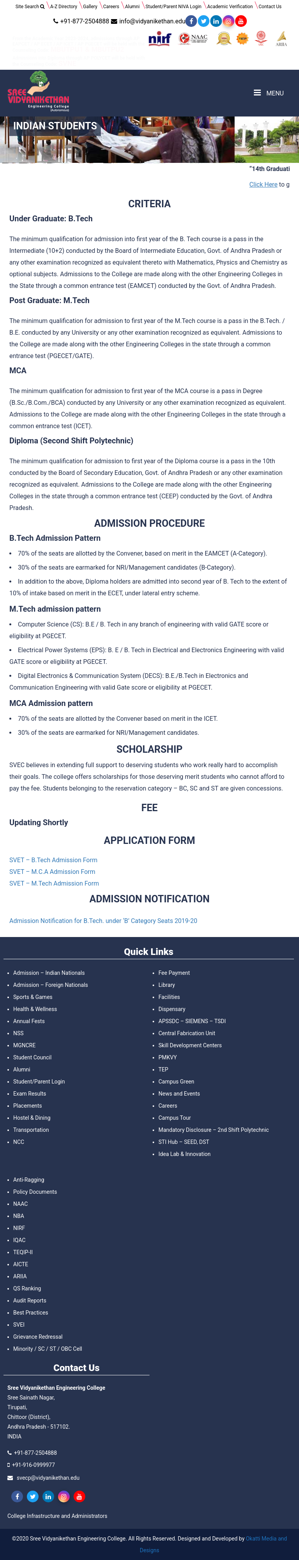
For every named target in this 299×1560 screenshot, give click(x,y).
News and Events (179, 1094)
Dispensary (171, 1009)
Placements (27, 1106)
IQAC (19, 1240)
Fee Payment (174, 973)
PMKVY (167, 1057)
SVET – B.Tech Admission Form (53, 860)
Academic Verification (230, 6)
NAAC (20, 1204)
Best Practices (30, 1312)
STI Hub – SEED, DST (183, 1142)
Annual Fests (29, 1021)
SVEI (19, 1325)
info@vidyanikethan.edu (147, 21)
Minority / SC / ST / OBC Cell (47, 1349)
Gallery (90, 6)
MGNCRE (24, 1045)
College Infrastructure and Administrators (57, 1516)
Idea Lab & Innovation (184, 1154)
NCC (18, 1142)
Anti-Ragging (28, 1180)
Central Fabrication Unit (186, 1033)
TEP (163, 1069)
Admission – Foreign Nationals (50, 985)
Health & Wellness (35, 1009)
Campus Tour (174, 1118)
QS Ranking (27, 1288)
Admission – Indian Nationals (49, 973)
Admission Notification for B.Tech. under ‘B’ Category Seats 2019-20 (103, 921)
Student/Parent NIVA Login (174, 6)
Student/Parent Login (39, 1081)
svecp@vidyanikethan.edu (48, 1478)
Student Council (32, 1057)
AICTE (20, 1264)
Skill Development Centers (190, 1045)
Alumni (132, 6)
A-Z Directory (63, 6)
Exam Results (29, 1094)
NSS (18, 1033)
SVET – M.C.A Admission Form (52, 871)
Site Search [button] (30, 6)
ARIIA (20, 1276)
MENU (269, 92)
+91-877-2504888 (80, 21)
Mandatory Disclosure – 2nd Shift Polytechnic (213, 1130)
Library (166, 985)
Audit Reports (29, 1300)
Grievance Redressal (38, 1337)
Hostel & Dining (32, 1118)
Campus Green (176, 1081)
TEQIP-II (23, 1252)
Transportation (31, 1130)
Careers (111, 6)
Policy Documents (35, 1192)
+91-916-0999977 (33, 1465)
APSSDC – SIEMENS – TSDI (192, 1021)
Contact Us (270, 6)
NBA (18, 1216)
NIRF (19, 1228)
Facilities (169, 997)
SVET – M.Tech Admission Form (54, 883)
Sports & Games (33, 997)
